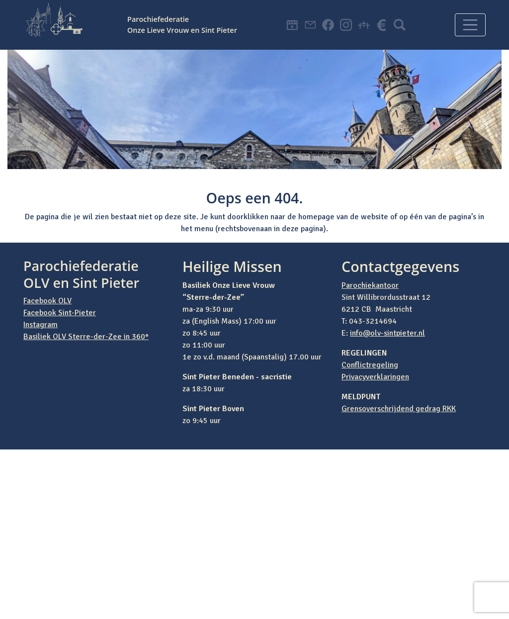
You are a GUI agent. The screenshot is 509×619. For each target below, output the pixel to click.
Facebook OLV (47, 301)
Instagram (40, 325)
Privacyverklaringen (375, 377)
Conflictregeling (369, 365)
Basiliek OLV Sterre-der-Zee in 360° (86, 337)
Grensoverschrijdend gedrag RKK (398, 409)
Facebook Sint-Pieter (59, 313)
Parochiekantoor (370, 285)
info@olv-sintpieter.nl (387, 333)
